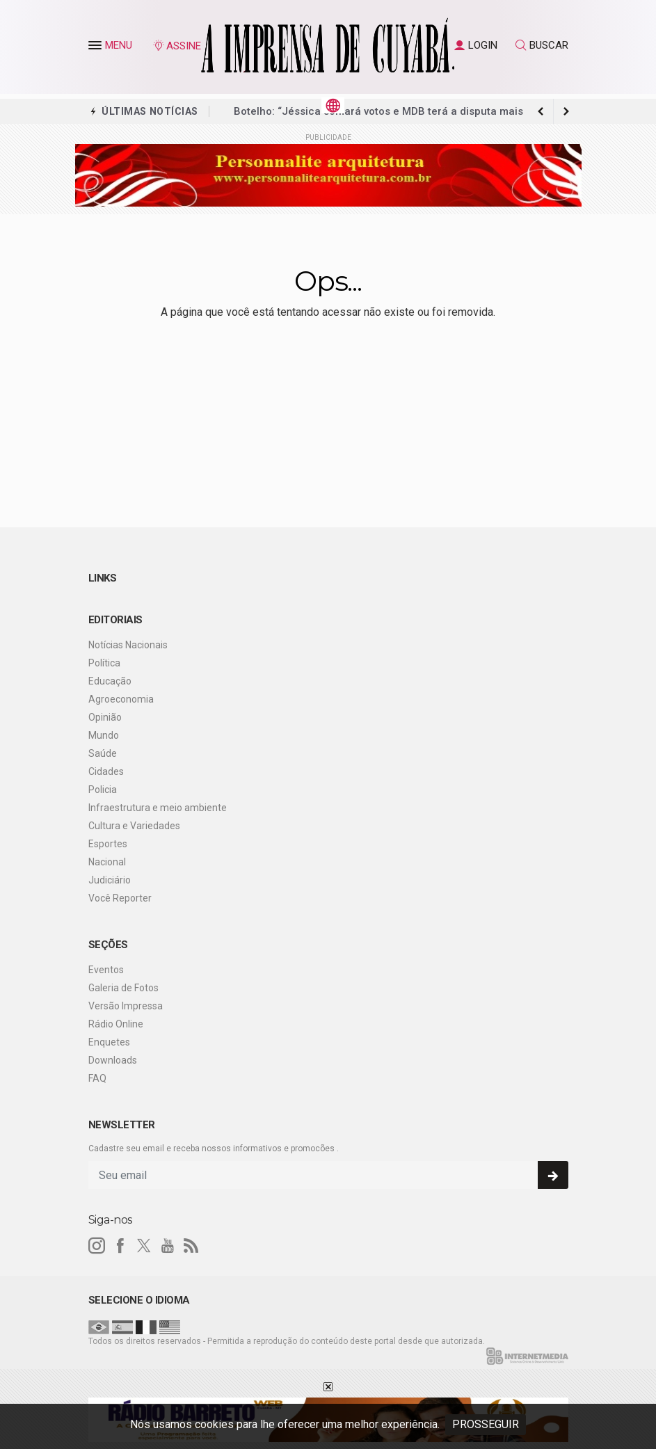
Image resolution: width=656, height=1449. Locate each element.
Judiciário (109, 880)
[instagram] (96, 1245)
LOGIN (475, 45)
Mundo (103, 735)
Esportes (107, 843)
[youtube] (167, 1245)
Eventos (106, 969)
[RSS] (191, 1245)
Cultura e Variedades (134, 825)
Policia (102, 789)
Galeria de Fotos (123, 987)
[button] (96, 48)
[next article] (541, 111)
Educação (109, 681)
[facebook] (120, 1245)
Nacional (107, 861)
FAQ (97, 1078)
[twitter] (144, 1245)
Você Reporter (120, 898)
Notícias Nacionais (128, 644)
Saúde (102, 753)
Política (104, 663)
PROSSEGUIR (485, 1424)
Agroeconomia (121, 699)
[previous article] (566, 111)
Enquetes (109, 1042)
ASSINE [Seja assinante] (176, 46)
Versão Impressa (125, 1005)
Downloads (112, 1060)
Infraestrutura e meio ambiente (157, 807)
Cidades (106, 771)
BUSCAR (541, 45)
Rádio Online (115, 1024)
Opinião (105, 717)
